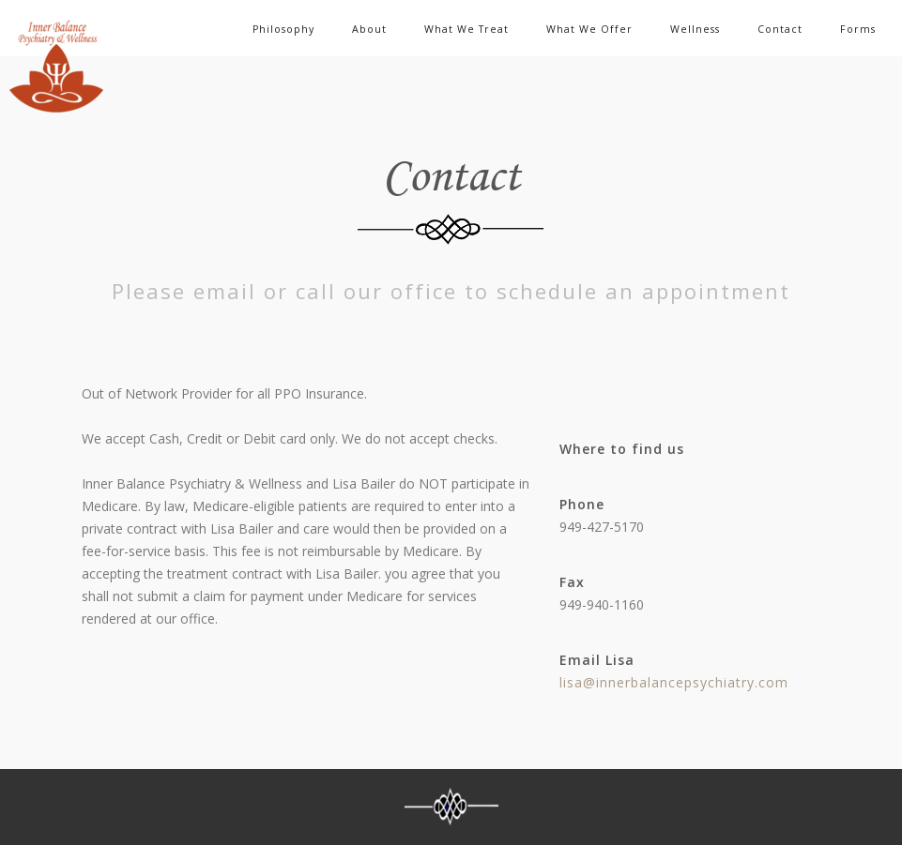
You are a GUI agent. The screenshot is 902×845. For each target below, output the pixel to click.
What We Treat (466, 29)
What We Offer (589, 29)
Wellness (695, 29)
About (369, 29)
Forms (858, 29)
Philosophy (283, 29)
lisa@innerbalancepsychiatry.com (673, 682)
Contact (780, 29)
